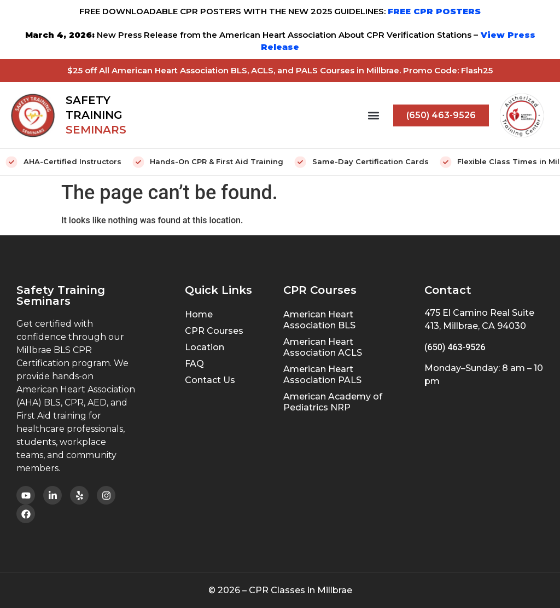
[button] (373, 115)
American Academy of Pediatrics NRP (332, 402)
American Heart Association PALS (322, 374)
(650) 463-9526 (454, 347)
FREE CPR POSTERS (434, 11)
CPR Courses (214, 331)
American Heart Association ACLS (322, 347)
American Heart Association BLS (319, 320)
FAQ (194, 363)
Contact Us (210, 380)
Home (199, 314)
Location (204, 347)
